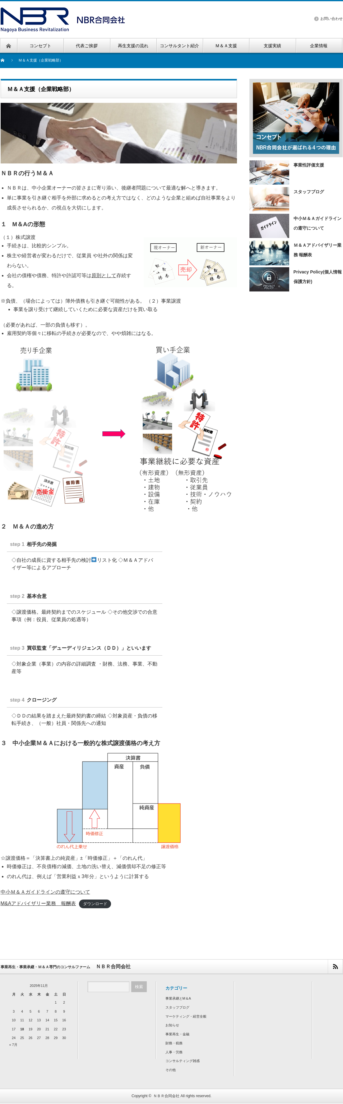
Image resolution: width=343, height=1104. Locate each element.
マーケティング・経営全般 (185, 1017)
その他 (170, 1070)
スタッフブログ (286, 199)
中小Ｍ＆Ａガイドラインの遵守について (45, 892)
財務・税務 (174, 1044)
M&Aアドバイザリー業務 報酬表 (38, 904)
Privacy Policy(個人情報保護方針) (295, 279)
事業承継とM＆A (178, 999)
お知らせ (172, 1026)
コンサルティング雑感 (182, 1061)
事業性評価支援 (286, 172)
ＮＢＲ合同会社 (166, 1096)
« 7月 (13, 1045)
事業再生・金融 (177, 1035)
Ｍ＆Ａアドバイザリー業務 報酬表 (295, 252)
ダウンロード (95, 904)
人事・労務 (174, 1053)
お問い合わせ (331, 18)
